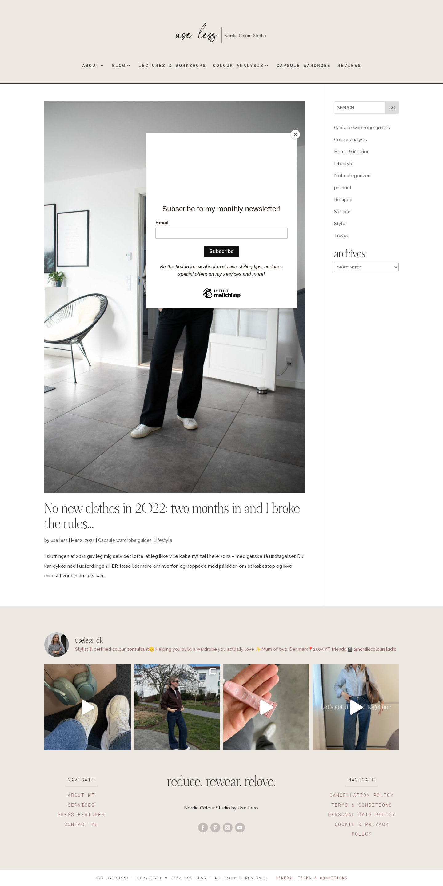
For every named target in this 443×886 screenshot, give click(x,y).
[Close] (295, 134)
